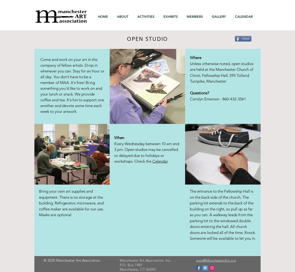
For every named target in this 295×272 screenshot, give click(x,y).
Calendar (160, 161)
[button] (124, 17)
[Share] (243, 39)
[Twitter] (205, 268)
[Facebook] (198, 268)
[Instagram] (212, 268)
